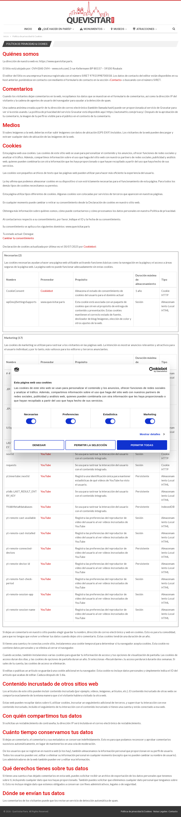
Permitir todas (142, 445)
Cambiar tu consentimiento (18, 238)
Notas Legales (160, 811)
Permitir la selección (90, 445)
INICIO (28, 29)
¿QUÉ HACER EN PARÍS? (54, 29)
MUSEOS (117, 29)
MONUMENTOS (91, 29)
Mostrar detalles (150, 433)
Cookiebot (90, 246)
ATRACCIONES (143, 29)
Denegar (39, 445)
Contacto (115, 79)
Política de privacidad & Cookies (136, 811)
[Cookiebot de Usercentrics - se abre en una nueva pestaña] (151, 369)
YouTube (46, 454)
